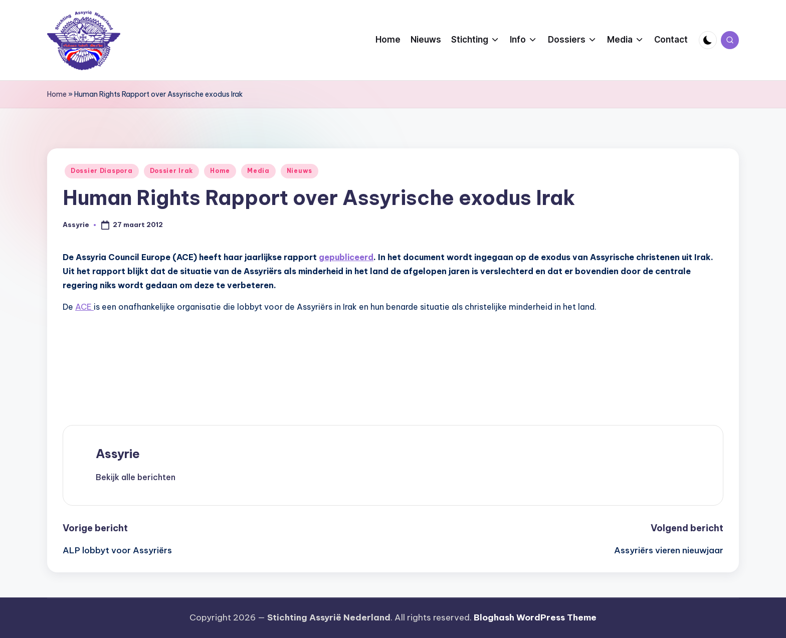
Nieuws (299, 170)
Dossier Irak (171, 170)
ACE (84, 307)
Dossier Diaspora (102, 170)
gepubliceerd (346, 257)
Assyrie (118, 453)
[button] (135, 477)
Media (258, 170)
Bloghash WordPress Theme (535, 617)
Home (57, 94)
